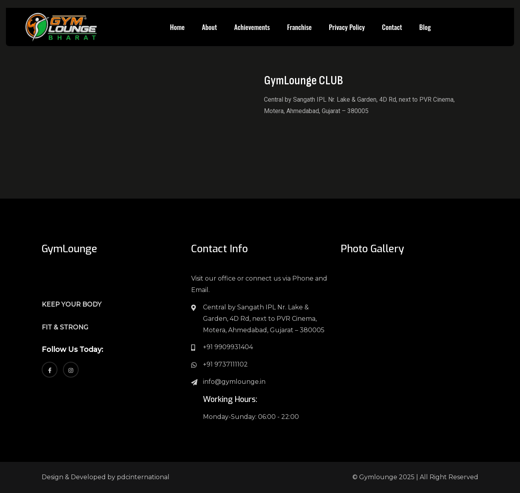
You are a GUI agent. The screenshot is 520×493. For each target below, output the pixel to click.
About (209, 27)
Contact (392, 27)
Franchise (299, 27)
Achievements (252, 27)
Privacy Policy (347, 27)
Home (177, 27)
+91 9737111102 (225, 364)
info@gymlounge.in (234, 381)
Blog (425, 27)
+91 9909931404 (228, 347)
